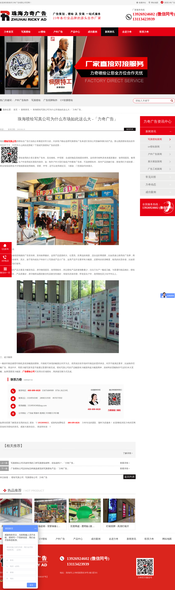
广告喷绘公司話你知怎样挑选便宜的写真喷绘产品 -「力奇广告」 (40, 468)
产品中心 (75, 32)
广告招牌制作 (50, 100)
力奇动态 (151, 184)
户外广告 (58, 32)
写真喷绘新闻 (155, 139)
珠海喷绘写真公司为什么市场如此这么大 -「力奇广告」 (58, 110)
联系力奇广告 (169, 3)
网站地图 (154, 3)
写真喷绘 (25, 32)
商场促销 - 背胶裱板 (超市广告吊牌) (54, 526)
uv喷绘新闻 (154, 146)
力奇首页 (8, 32)
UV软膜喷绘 (66, 100)
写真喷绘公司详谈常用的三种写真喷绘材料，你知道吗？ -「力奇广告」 (43, 463)
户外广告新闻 (155, 154)
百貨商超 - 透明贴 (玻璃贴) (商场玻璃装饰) (92, 526)
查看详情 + (125, 463)
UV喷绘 (43, 539)
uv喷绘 (42, 32)
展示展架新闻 (155, 161)
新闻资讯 (109, 32)
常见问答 (151, 177)
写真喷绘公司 (31, 477)
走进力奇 (127, 32)
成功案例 (92, 32)
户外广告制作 (22, 100)
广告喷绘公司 (28, 372)
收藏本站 (142, 3)
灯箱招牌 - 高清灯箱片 (117, 526)
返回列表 (129, 129)
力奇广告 (43, 477)
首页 (15, 110)
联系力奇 (144, 32)
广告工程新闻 (155, 169)
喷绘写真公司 (17, 477)
